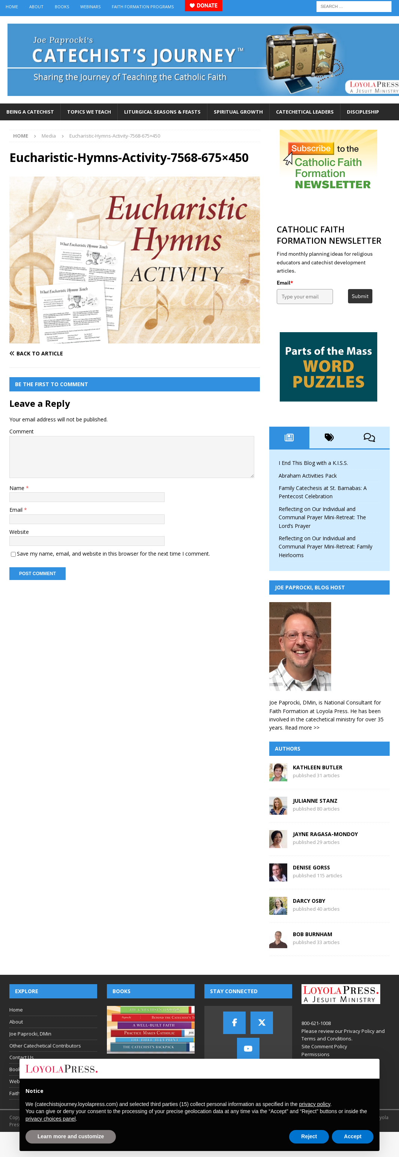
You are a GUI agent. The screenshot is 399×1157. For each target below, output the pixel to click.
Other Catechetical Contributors (45, 1045)
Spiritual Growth (238, 111)
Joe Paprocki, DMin (30, 1033)
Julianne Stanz (315, 800)
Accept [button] (353, 1136)
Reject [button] (309, 1136)
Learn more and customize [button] (71, 1136)
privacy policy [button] (314, 1104)
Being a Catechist (30, 111)
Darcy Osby (309, 900)
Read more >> (302, 727)
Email (16, 509)
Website (19, 531)
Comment (21, 431)
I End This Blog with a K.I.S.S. (313, 462)
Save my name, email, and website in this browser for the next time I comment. (113, 553)
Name (17, 488)
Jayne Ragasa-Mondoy (325, 834)
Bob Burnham (312, 934)
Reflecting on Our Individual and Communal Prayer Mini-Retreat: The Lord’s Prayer (322, 517)
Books (62, 6)
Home (12, 6)
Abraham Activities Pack (308, 475)
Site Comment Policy (324, 1046)
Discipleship (363, 111)
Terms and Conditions (326, 1038)
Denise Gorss (311, 867)
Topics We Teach (89, 111)
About (36, 6)
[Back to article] (70, 353)
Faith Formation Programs (143, 6)
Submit (360, 296)
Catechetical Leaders (305, 111)
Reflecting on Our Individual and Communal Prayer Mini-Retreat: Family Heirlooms (325, 547)
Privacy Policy (359, 1031)
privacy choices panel (51, 1119)
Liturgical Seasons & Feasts (162, 111)
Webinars (90, 6)
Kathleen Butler (317, 767)
